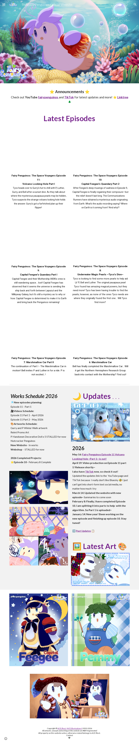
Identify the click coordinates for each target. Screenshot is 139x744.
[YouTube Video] (38, 152)
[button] (4, 4)
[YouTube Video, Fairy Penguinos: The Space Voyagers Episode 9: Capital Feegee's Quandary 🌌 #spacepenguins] (38, 242)
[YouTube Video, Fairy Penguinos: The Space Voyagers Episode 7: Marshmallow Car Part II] (38, 334)
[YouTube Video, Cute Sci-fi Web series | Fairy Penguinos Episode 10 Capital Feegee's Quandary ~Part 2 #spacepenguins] (100, 152)
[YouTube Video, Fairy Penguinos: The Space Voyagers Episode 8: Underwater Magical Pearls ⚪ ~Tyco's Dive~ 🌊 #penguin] (100, 242)
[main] (69, 96)
